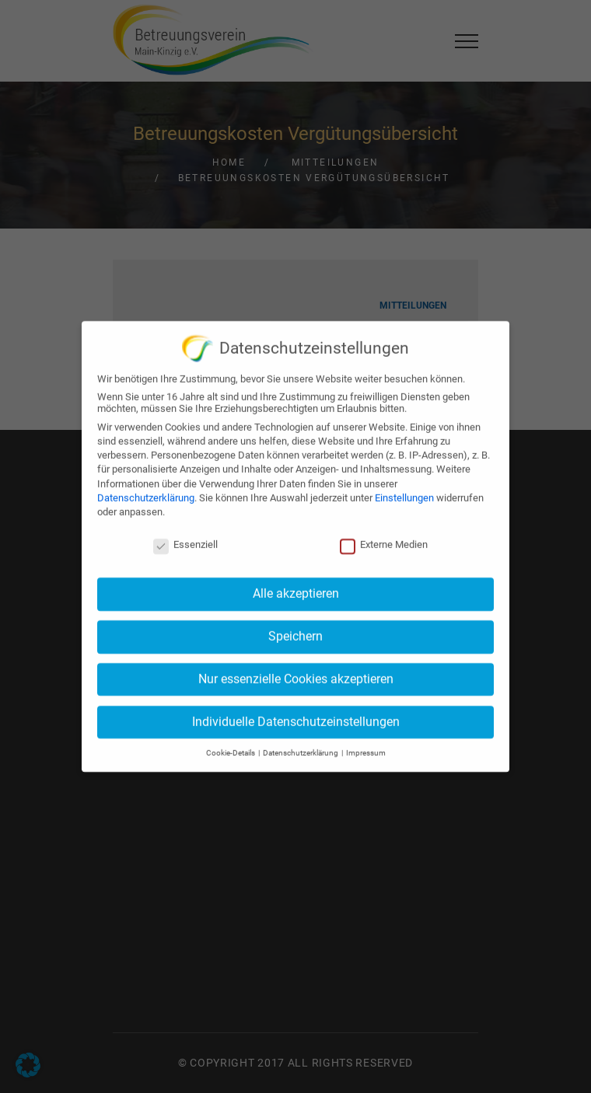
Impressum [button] (366, 747)
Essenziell (185, 538)
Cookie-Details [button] (231, 747)
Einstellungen (404, 492)
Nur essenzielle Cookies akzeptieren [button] (295, 672)
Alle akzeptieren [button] (296, 588)
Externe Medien (384, 538)
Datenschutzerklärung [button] (301, 747)
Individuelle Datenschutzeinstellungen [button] (296, 715)
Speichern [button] (295, 630)
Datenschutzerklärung (145, 492)
